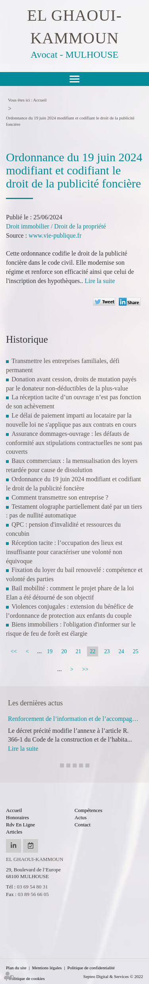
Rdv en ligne (20, 825)
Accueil (39, 100)
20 (64, 651)
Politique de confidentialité (91, 967)
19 (49, 651)
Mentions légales (47, 967)
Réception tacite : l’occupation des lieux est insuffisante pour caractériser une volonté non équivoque (64, 551)
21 (78, 651)
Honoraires (17, 817)
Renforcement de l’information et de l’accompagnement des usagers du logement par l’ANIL (74, 718)
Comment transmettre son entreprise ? (60, 497)
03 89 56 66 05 (33, 894)
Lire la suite (100, 280)
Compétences (89, 810)
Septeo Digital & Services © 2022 (113, 976)
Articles (14, 832)
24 (121, 651)
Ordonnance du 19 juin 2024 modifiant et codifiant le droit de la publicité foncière (70, 121)
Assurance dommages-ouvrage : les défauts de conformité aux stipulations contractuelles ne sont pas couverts (74, 442)
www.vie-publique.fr (55, 235)
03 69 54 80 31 (32, 887)
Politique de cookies (27, 978)
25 (135, 651)
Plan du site (16, 967)
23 (107, 651)
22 (92, 651)
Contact (83, 825)
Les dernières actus (35, 703)
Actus (81, 817)
